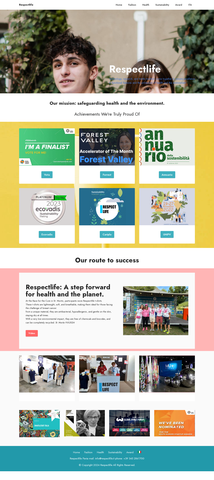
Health (145, 5)
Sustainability (162, 5)
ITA (190, 5)
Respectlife (26, 4)
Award (178, 5)
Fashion (132, 5)
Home (119, 5)
